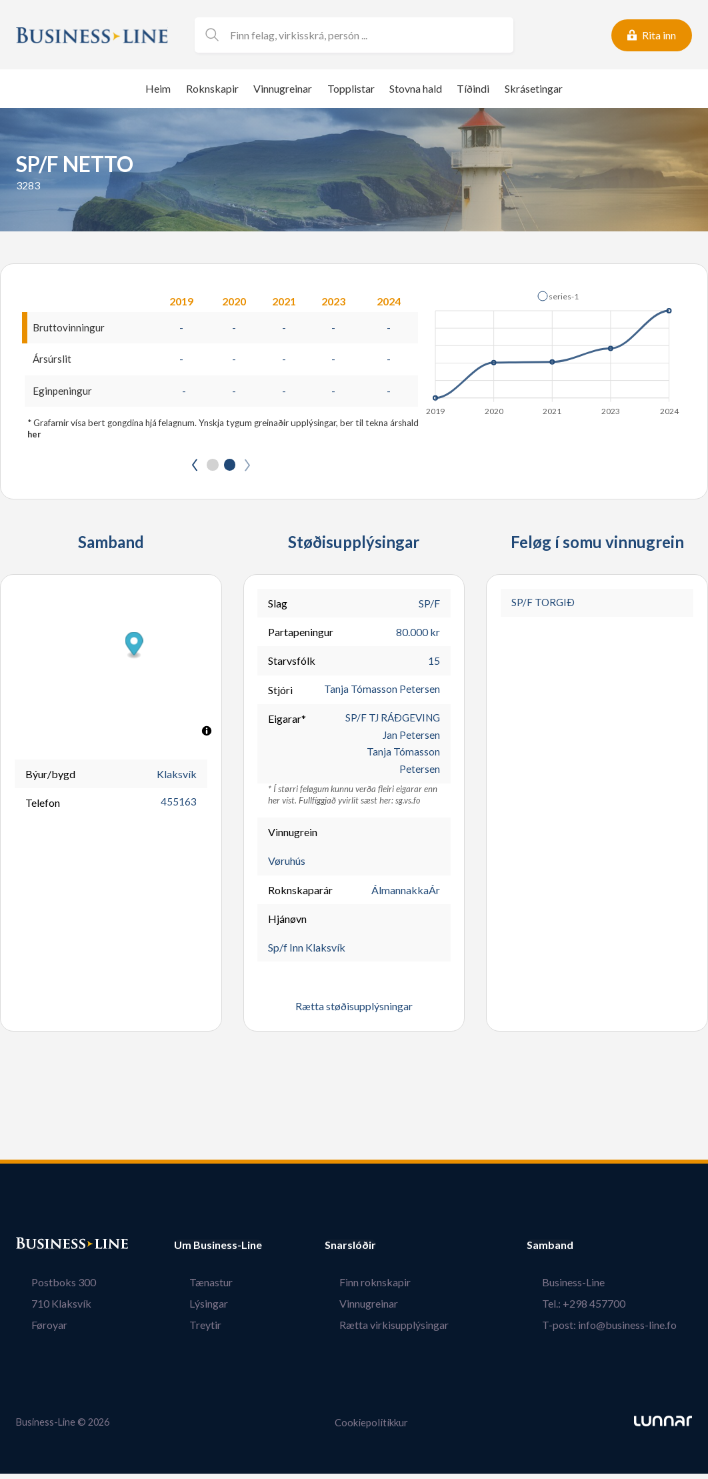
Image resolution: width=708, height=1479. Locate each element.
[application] (553, 349)
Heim (158, 88)
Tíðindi (473, 88)
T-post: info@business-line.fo (624, 1330)
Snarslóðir (380, 1250)
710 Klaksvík (46, 1308)
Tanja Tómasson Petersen (382, 691)
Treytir (190, 1330)
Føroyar (34, 1330)
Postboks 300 (48, 1287)
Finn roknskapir (390, 1287)
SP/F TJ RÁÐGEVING (390, 720)
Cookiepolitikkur (371, 1428)
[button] (558, 296)
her (34, 436)
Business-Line (588, 1287)
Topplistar (351, 88)
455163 (179, 805)
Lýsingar (193, 1308)
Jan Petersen (411, 738)
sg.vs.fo (408, 806)
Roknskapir (212, 88)
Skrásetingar (534, 88)
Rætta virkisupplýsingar (409, 1330)
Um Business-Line (218, 1250)
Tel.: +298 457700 (599, 1308)
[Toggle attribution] (207, 733)
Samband (580, 1250)
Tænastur (195, 1287)
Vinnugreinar (282, 88)
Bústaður (39, 1250)
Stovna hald (415, 88)
